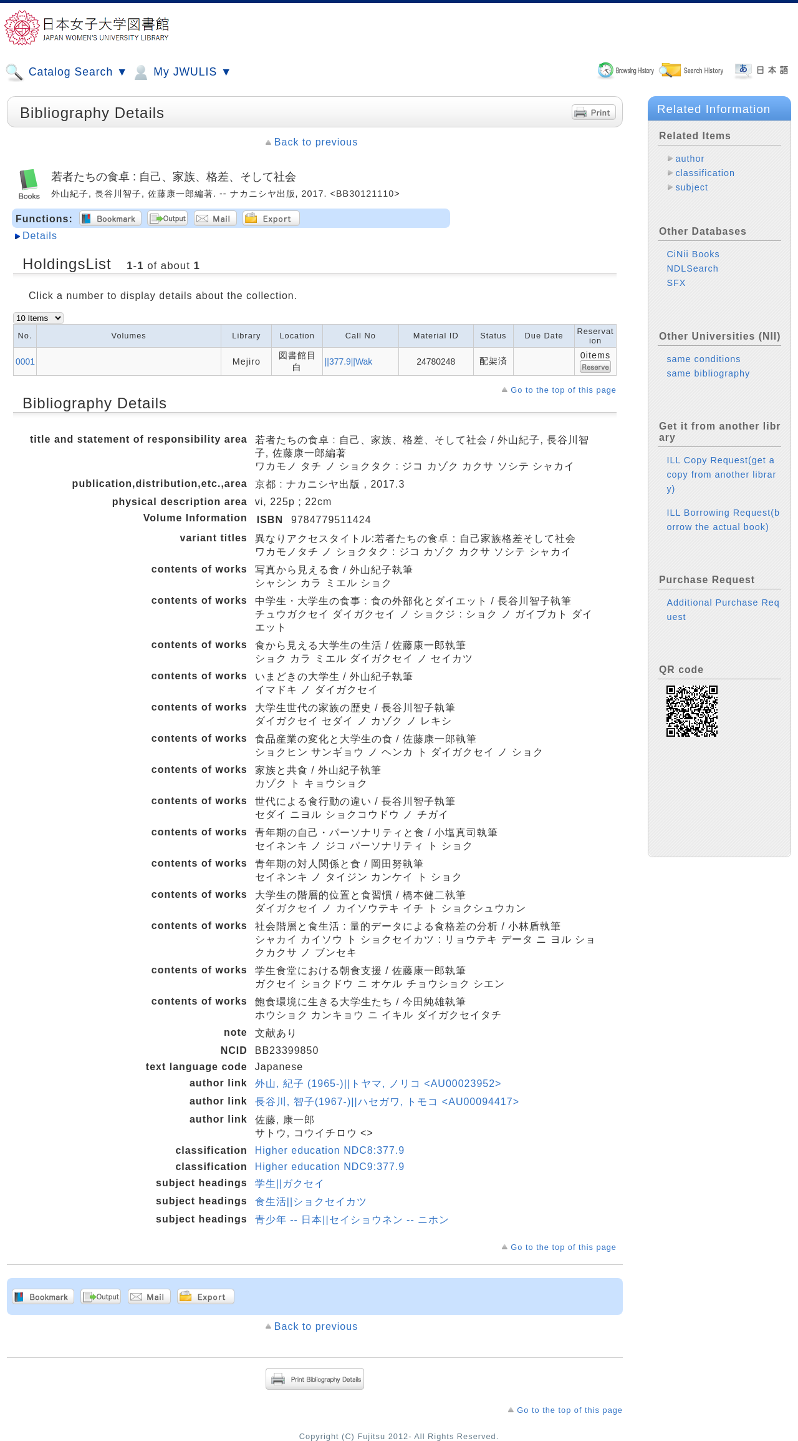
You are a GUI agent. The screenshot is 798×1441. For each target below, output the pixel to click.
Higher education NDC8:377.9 (330, 1150)
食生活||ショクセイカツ (311, 1201)
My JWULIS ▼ (181, 72)
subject (691, 187)
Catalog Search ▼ (66, 72)
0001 (25, 361)
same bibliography (708, 373)
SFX (676, 283)
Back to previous (316, 142)
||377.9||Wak (349, 361)
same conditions (703, 359)
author (689, 159)
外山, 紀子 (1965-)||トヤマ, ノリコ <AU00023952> (378, 1083)
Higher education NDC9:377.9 (330, 1166)
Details (39, 235)
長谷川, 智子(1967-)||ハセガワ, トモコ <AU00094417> (387, 1101)
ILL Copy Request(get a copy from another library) (721, 474)
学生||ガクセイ (290, 1183)
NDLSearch (692, 268)
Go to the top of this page (564, 390)
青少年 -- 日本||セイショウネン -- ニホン (352, 1219)
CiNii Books (692, 254)
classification (705, 173)
